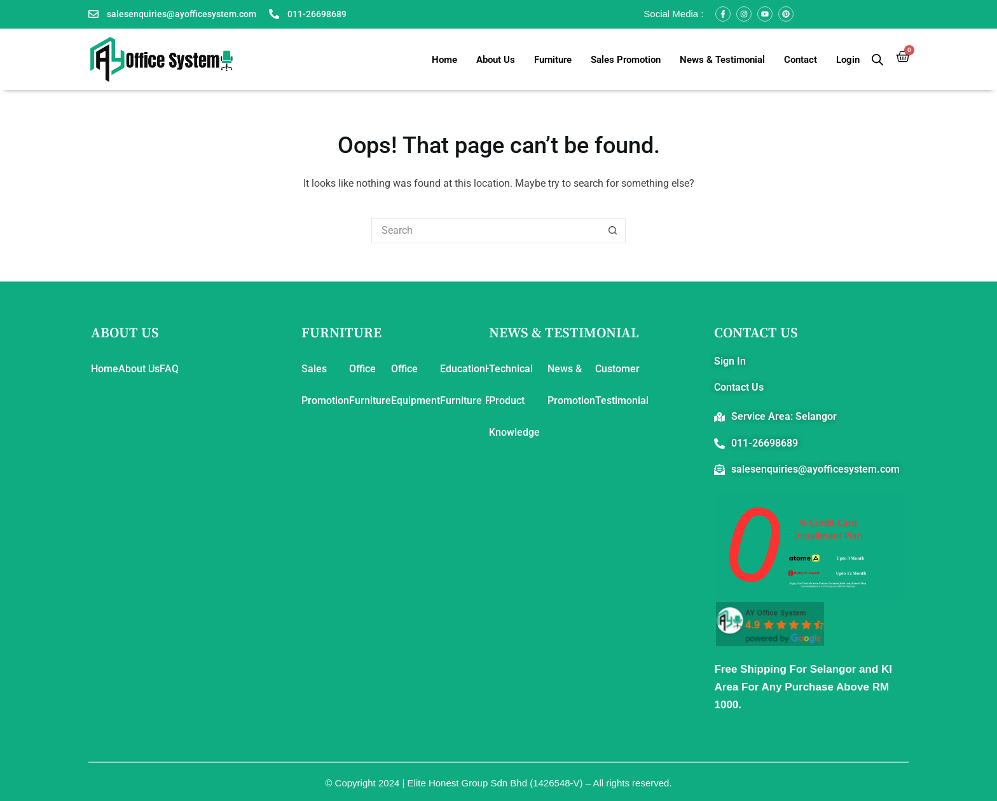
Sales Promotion (626, 59)
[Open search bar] (877, 59)
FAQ (169, 369)
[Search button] (613, 230)
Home (444, 59)
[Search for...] (485, 230)
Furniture (553, 59)
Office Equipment (415, 385)
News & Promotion (571, 385)
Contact (800, 59)
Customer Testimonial (622, 385)
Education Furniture (462, 385)
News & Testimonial (722, 59)
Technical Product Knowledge (514, 400)
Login (848, 59)
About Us (495, 59)
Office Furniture (370, 385)
